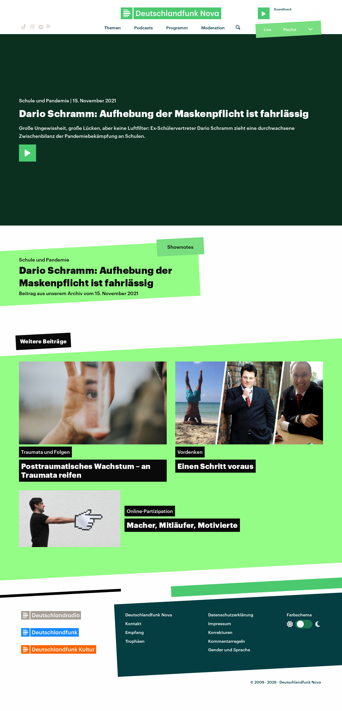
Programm (177, 27)
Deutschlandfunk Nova (148, 614)
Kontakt (133, 623)
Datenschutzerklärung (230, 614)
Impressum (219, 623)
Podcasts (143, 27)
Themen (112, 27)
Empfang (134, 632)
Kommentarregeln (226, 641)
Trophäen (135, 641)
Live (267, 29)
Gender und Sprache (229, 649)
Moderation (213, 27)
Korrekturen (220, 632)
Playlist (289, 29)
